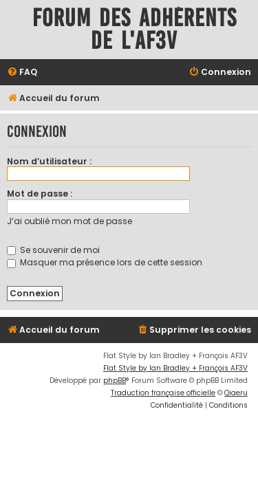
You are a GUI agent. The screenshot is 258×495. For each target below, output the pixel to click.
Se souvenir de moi (53, 250)
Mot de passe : (39, 193)
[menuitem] (22, 72)
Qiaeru (236, 393)
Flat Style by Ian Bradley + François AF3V (175, 368)
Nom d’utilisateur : (49, 161)
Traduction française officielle (163, 393)
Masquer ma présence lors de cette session (104, 262)
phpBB (114, 380)
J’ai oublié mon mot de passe (69, 221)
